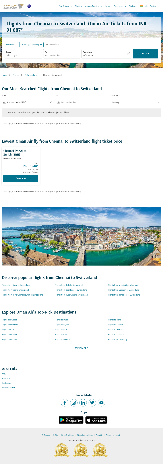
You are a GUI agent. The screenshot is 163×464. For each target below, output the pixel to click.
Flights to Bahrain (9, 330)
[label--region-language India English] (149, 6)
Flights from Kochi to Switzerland (16, 285)
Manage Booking (94, 6)
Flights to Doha (114, 320)
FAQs (4, 374)
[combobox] (23, 55)
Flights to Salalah (115, 325)
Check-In (78, 6)
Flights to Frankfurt (116, 335)
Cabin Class (115, 96)
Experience (121, 6)
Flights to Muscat (9, 320)
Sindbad (132, 6)
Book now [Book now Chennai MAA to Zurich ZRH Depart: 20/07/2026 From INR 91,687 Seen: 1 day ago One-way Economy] (21, 178)
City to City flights (67, 435)
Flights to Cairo (61, 335)
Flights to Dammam (10, 325)
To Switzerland (31, 75)
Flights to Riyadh (62, 325)
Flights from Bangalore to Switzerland (124, 295)
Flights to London (9, 335)
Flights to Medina (9, 339)
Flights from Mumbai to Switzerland (123, 285)
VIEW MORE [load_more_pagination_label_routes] (81, 348)
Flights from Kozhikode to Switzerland (71, 290)
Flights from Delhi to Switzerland (69, 285)
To (46, 52)
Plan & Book (66, 6)
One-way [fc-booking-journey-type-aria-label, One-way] (10, 44)
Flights (16, 75)
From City (99, 435)
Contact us (6, 383)
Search (145, 53)
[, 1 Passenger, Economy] (30, 44)
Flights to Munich (62, 339)
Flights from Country (113, 435)
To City (55, 435)
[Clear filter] (50, 102)
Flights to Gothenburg (117, 339)
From (8, 52)
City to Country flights (85, 435)
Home (4, 75)
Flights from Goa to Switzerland (15, 290)
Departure (87, 52)
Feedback (6, 379)
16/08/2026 (88, 55)
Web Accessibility (9, 387)
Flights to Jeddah (115, 330)
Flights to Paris (61, 330)
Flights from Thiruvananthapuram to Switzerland (22, 295)
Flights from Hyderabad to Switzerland (71, 295)
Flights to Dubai (61, 320)
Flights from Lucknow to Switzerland (123, 290)
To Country (46, 435)
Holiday (108, 6)
